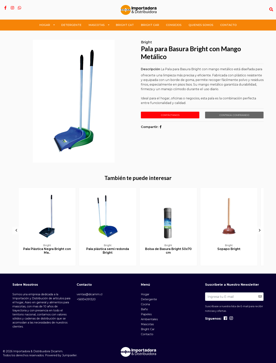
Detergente (71, 25)
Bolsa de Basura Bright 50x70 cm (168, 250)
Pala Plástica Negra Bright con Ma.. (47, 250)
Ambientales (149, 319)
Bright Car (150, 25)
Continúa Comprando (234, 115)
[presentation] (16, 230)
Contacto (228, 25)
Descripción (150, 69)
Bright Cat (125, 25)
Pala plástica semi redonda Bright (107, 250)
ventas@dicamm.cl (89, 294)
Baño (144, 309)
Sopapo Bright (228, 249)
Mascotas (97, 25)
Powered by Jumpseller (61, 355)
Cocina (145, 304)
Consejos (174, 25)
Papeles (146, 314)
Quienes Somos (201, 25)
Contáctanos (170, 115)
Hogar (44, 25)
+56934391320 (86, 299)
